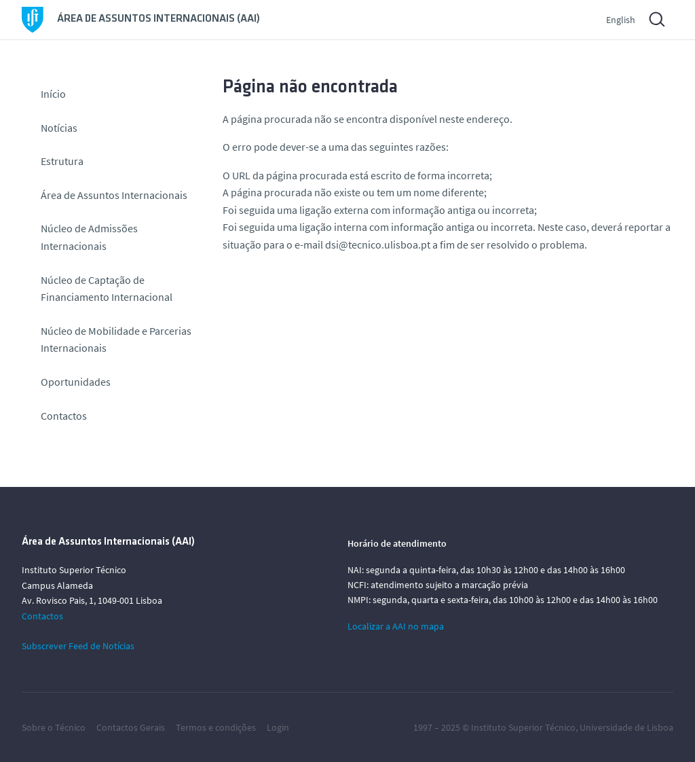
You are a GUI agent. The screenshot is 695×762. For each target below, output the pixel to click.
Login (278, 727)
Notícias (59, 127)
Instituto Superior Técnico (523, 727)
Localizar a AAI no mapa (396, 626)
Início (53, 94)
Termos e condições (216, 727)
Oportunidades (76, 381)
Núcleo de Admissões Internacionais (89, 237)
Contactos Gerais (130, 727)
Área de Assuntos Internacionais (114, 195)
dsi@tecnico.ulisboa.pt (377, 244)
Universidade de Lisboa (626, 727)
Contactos (64, 415)
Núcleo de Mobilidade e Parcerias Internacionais (116, 339)
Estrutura (62, 161)
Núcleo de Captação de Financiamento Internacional (106, 288)
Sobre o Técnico (54, 727)
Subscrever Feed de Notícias (78, 646)
